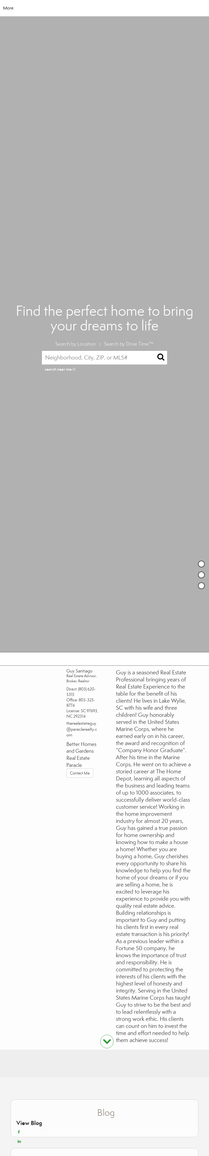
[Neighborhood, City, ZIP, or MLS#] (104, 357)
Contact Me (80, 773)
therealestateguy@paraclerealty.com (81, 729)
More (8, 8)
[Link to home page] (104, 8)
